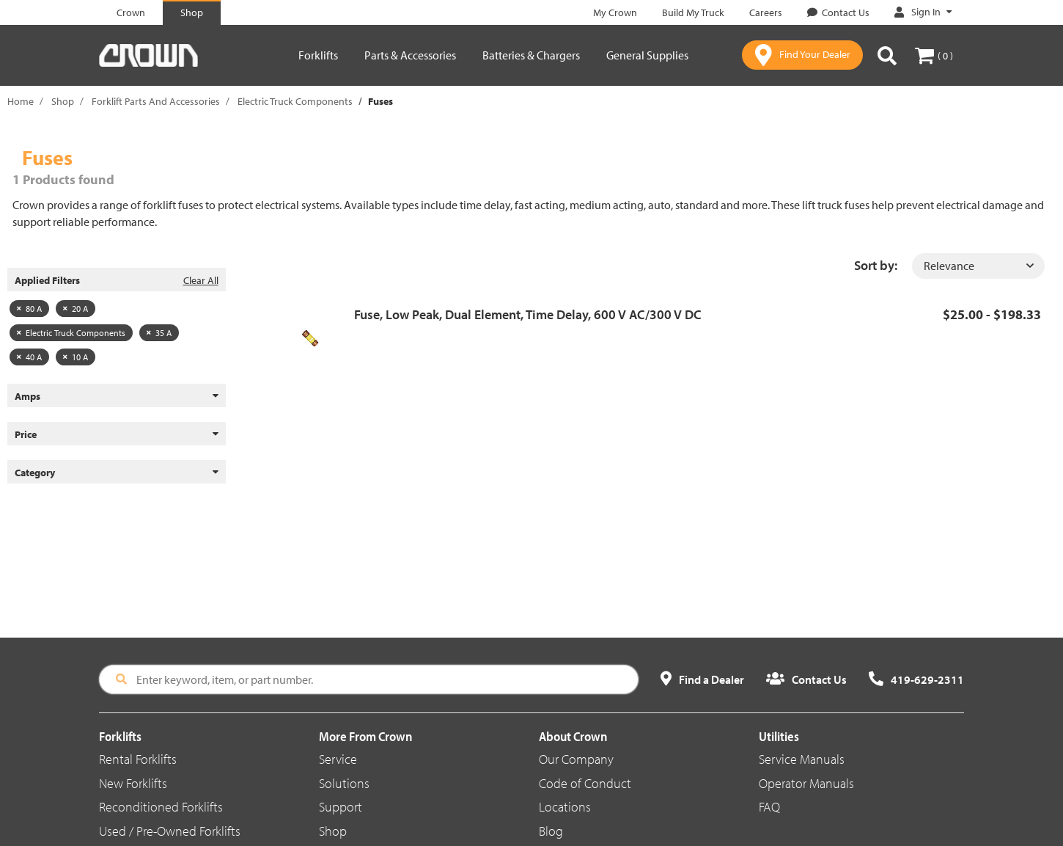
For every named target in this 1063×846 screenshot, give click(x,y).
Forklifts (318, 55)
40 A (29, 356)
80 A (29, 308)
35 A (159, 332)
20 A (75, 308)
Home (20, 101)
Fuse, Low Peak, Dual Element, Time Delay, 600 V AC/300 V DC (528, 314)
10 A (75, 356)
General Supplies (647, 55)
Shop (62, 101)
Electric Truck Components (295, 101)
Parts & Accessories (410, 55)
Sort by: (875, 265)
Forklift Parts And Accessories (156, 101)
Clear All (200, 280)
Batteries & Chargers (531, 55)
